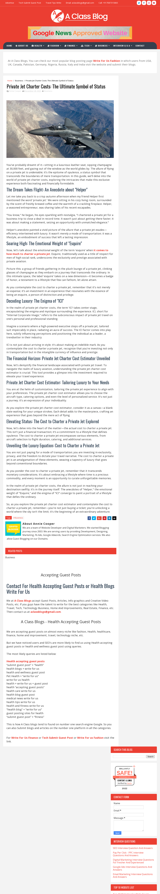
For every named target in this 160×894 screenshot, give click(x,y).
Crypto (117, 462)
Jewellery (118, 522)
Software (130, 562)
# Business (18, 568)
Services (118, 557)
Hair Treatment (121, 507)
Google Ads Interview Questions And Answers (132, 198)
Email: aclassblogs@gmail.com (80, 2)
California (119, 422)
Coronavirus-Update (124, 452)
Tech (86, 45)
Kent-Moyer (136, 522)
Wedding (118, 597)
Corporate (119, 457)
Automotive (120, 407)
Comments (145, 354)
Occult (117, 537)
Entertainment (121, 482)
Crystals (134, 462)
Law (116, 527)
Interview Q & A (122, 45)
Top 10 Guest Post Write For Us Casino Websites (130, 240)
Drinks (143, 472)
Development (120, 467)
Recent (122, 354)
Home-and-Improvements (125, 512)
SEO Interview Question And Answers (133, 178)
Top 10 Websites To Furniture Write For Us (132, 254)
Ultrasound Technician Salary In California (28, 860)
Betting (142, 412)
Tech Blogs (132, 572)
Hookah (118, 517)
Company (118, 442)
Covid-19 (136, 457)
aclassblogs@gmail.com (119, 822)
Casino (143, 427)
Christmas (136, 437)
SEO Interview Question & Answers (74, 856)
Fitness (134, 487)
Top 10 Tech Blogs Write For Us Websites (130, 232)
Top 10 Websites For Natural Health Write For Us (132, 273)
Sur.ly (129, 113)
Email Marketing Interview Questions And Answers (133, 205)
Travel (135, 587)
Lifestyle (131, 527)
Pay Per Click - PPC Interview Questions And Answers (128, 184)
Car (116, 427)
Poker (117, 547)
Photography (131, 542)
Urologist (119, 592)
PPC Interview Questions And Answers (76, 861)
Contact (140, 45)
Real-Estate (119, 552)
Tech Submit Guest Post (30, 2)
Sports (117, 567)
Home (10, 45)
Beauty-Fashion (121, 412)
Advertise (9, 2)
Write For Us (62, 851)
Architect (119, 397)
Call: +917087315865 (108, 2)
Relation (138, 552)
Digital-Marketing (123, 472)
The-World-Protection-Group (128, 582)
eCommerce (119, 477)
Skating (134, 557)
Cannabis (137, 422)
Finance (70, 45)
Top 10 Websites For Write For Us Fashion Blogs (131, 225)
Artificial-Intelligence (124, 402)
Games (117, 497)
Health (37, 45)
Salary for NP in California (19, 846)
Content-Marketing (123, 447)
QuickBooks (133, 547)
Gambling (133, 492)
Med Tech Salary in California (21, 836)
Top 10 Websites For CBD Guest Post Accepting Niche (133, 287)
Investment (135, 517)
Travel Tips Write (53, 2)
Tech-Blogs (119, 577)
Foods (117, 492)
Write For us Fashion (90, 793)
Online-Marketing (137, 537)
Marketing (119, 532)
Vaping (135, 592)
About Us (22, 45)
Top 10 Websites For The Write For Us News (133, 247)
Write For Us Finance (25, 793)
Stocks (133, 567)
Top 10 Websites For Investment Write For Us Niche (133, 261)
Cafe (134, 417)
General (132, 497)
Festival (141, 482)
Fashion (54, 45)
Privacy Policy (63, 875)
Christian (119, 437)
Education (138, 477)
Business (102, 45)
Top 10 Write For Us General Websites (133, 267)
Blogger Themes (24, 889)
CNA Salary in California (18, 823)
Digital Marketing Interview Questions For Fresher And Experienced (133, 191)
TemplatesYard (14, 889)
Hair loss (130, 502)
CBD (115, 432)
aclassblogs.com (124, 107)
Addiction (119, 392)
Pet (115, 542)
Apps (133, 392)
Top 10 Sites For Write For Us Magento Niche (128, 280)
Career (129, 427)
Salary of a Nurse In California (21, 850)
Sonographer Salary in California (23, 855)
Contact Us (62, 866)
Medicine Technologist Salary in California (27, 841)
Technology (138, 577)
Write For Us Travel (66, 823)
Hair (116, 502)
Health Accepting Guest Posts (72, 832)
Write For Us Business (68, 837)
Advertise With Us (65, 871)
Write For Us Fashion (67, 842)
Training (118, 587)
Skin (116, 562)
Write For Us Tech (65, 828)
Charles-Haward (133, 432)
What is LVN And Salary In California (24, 873)
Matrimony (138, 532)
